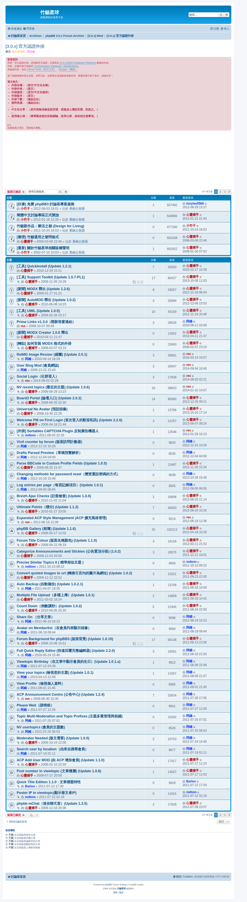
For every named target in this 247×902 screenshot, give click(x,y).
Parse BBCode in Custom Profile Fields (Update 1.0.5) (62, 463)
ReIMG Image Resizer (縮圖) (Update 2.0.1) (52, 354)
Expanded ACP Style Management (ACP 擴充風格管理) (62, 518)
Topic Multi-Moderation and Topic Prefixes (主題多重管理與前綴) (70, 716)
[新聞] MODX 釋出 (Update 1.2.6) (43, 289)
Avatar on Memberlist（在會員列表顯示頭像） (54, 628)
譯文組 (31, 51)
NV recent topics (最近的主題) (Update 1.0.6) (53, 387)
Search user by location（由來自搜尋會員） (52, 749)
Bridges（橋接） (68, 69)
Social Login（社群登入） (38, 376)
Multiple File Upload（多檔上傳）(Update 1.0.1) (55, 595)
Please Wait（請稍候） (35, 705)
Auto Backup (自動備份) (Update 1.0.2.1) (50, 584)
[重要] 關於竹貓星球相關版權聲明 (43, 248)
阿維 (189, 321)
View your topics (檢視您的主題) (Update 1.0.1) (55, 673)
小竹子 (25, 208)
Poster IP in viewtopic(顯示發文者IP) (46, 793)
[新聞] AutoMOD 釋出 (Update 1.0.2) (46, 300)
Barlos (30, 786)
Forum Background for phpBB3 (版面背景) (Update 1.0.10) (65, 639)
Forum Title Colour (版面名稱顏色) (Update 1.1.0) (57, 540)
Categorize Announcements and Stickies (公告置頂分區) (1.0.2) (69, 551)
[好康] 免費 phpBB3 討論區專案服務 (45, 204)
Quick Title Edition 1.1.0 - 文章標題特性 (49, 782)
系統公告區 (77, 208)
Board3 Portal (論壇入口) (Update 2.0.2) (49, 398)
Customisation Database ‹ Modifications (56, 66)
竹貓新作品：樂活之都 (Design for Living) (50, 226)
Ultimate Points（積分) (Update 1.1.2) (47, 507)
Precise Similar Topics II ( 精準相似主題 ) (50, 562)
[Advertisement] (118, 160)
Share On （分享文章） (35, 617)
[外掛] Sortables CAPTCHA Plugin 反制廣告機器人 (58, 431)
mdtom (30, 435)
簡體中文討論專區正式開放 (38, 215)
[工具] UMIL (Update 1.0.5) (38, 311)
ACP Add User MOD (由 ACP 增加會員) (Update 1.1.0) (60, 760)
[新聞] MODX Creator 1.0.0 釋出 (42, 333)
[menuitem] (29, 29)
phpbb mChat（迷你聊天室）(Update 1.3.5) (52, 803)
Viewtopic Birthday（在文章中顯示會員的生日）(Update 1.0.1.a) (69, 662)
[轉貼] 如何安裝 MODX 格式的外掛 (44, 343)
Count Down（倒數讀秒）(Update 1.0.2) (49, 606)
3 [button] (224, 191)
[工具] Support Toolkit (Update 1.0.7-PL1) (51, 277)
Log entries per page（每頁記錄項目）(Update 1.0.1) (60, 485)
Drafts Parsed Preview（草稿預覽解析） (49, 453)
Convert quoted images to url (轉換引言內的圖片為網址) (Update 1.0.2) (74, 573)
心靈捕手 (192, 214)
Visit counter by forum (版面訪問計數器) (49, 442)
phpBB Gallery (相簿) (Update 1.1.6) (46, 529)
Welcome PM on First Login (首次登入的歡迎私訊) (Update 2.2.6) (69, 420)
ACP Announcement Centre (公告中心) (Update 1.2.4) (60, 694)
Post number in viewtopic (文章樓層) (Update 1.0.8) (59, 771)
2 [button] (220, 191)
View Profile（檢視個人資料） (41, 684)
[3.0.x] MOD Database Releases (78, 62)
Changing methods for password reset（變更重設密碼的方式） (68, 474)
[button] (229, 191)
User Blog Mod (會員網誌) (38, 365)
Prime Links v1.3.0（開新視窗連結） (46, 322)
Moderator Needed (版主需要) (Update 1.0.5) (53, 738)
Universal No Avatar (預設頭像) (42, 409)
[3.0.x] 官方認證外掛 (25, 46)
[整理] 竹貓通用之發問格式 (38, 237)
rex (23, 326)
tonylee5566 (195, 203)
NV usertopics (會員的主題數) (41, 727)
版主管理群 (18, 51)
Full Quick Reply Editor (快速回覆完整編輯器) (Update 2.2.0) (66, 651)
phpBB (108, 884)
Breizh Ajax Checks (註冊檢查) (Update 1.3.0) (54, 496)
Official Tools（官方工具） (41, 69)
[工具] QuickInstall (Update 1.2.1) (44, 266)
